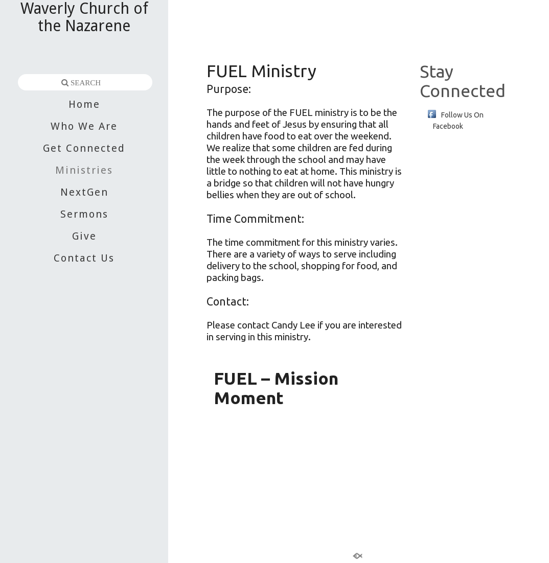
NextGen (84, 192)
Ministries (84, 170)
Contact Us (84, 258)
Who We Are (84, 126)
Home (84, 104)
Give (84, 236)
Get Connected (84, 148)
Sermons (84, 214)
